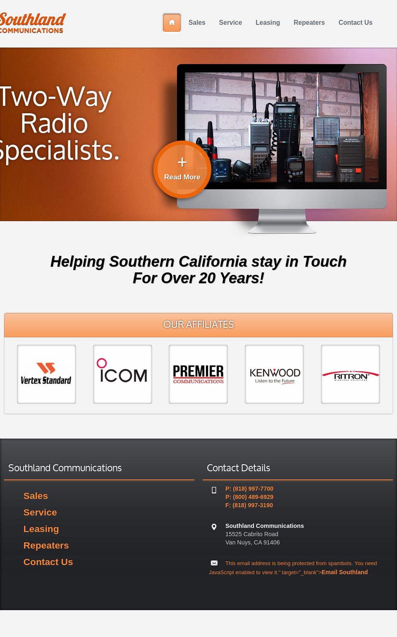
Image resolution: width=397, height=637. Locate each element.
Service (40, 512)
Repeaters (46, 545)
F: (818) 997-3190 (249, 505)
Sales (36, 495)
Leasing (41, 528)
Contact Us (48, 561)
